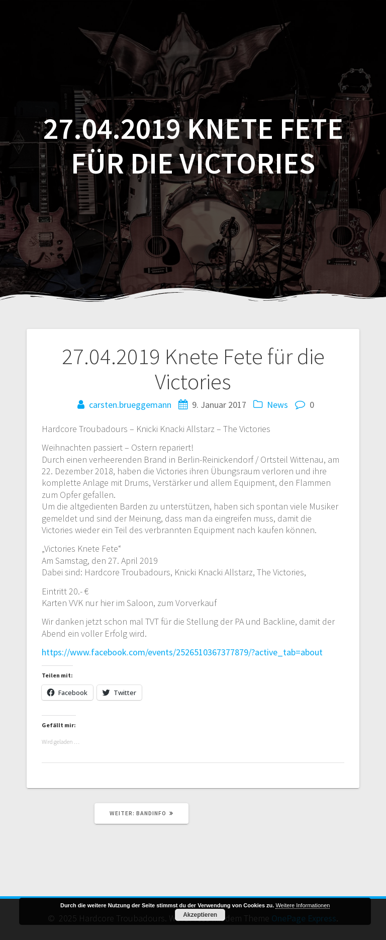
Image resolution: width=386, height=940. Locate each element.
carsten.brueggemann (130, 404)
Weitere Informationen (302, 905)
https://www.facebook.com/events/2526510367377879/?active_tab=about (182, 652)
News (277, 404)
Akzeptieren (200, 914)
